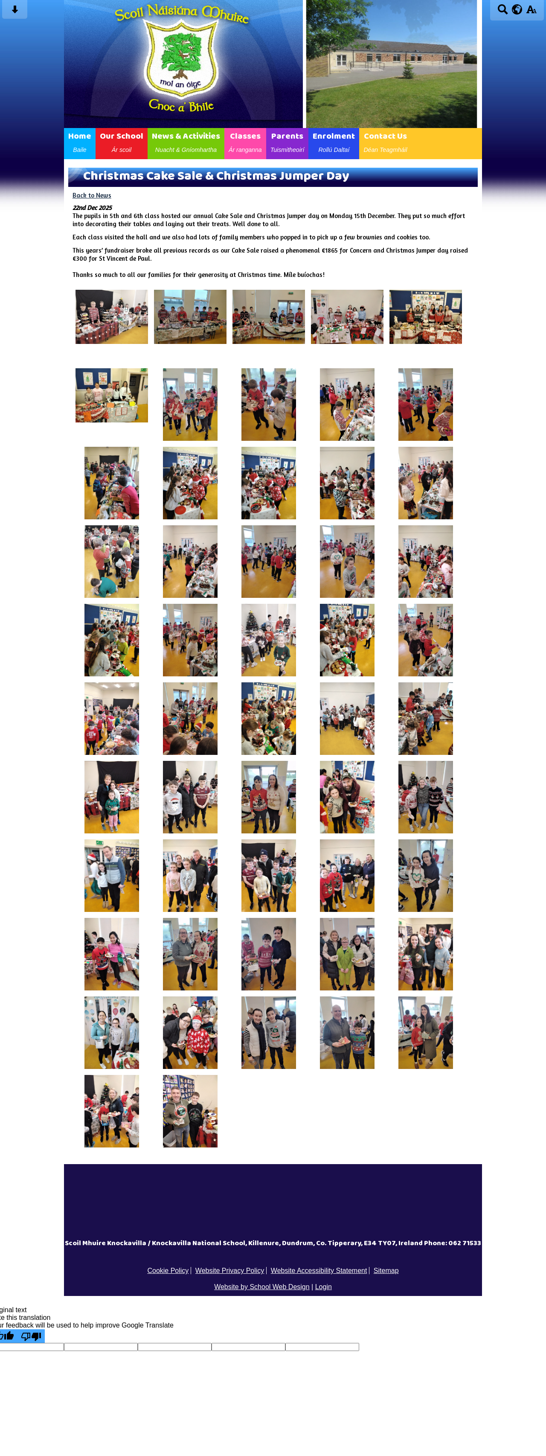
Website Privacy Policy (229, 1270)
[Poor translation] (31, 1336)
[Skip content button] (15, 12)
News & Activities (186, 141)
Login (323, 1286)
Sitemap (386, 1270)
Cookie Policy (168, 1270)
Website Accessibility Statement (319, 1270)
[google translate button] (517, 9)
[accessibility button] (531, 12)
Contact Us (385, 141)
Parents (287, 141)
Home (79, 141)
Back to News (92, 195)
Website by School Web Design (262, 1286)
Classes (245, 141)
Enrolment (334, 141)
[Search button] (503, 12)
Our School (121, 141)
